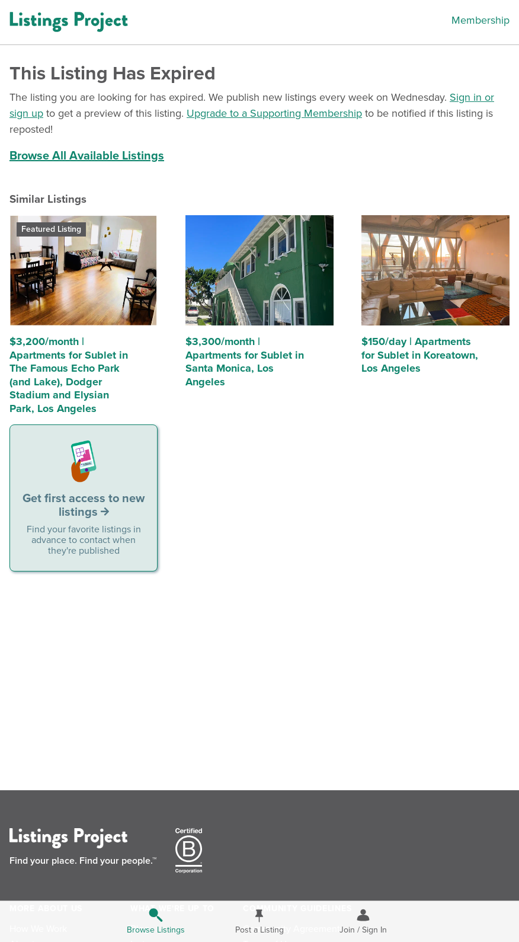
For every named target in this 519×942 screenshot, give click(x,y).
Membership (480, 20)
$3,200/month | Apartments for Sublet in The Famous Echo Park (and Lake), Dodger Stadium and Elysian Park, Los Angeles (68, 375)
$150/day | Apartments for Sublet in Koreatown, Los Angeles (419, 355)
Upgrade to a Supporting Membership (274, 113)
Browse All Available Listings (86, 156)
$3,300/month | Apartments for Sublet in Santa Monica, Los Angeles (244, 361)
